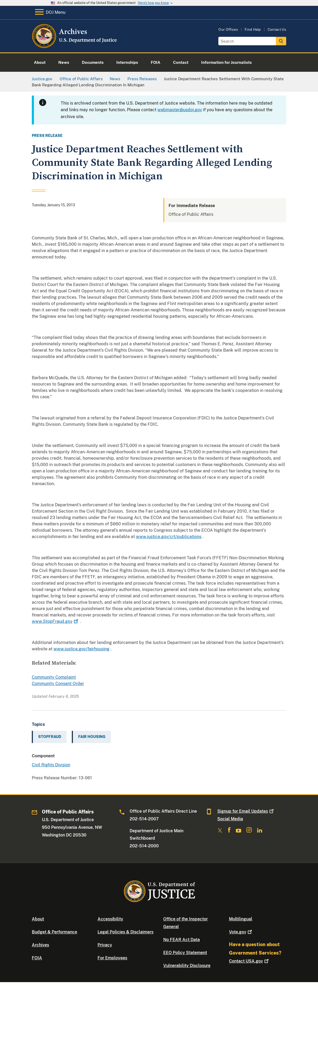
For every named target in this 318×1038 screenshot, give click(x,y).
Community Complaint (54, 677)
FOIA (37, 957)
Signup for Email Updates (246, 811)
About (38, 918)
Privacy (105, 944)
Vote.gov (241, 931)
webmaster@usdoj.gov (179, 109)
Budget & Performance (54, 931)
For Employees (112, 957)
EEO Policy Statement (185, 952)
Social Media (230, 818)
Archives (40, 944)
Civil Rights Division (51, 764)
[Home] (75, 46)
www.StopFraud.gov (55, 621)
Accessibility (110, 918)
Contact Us (277, 30)
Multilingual (240, 918)
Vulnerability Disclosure (186, 965)
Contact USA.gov (249, 961)
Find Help (253, 30)
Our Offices (228, 30)
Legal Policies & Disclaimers (125, 931)
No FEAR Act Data (181, 939)
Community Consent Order (58, 683)
